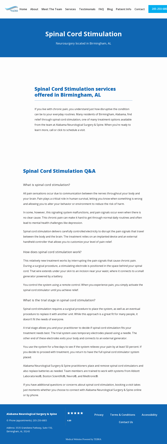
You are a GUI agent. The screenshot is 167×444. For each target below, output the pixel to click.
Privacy (99, 415)
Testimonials (87, 9)
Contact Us (126, 422)
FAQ (101, 9)
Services (70, 9)
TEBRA (97, 439)
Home (23, 9)
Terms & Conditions (122, 415)
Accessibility (149, 415)
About (34, 9)
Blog (110, 9)
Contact (140, 9)
